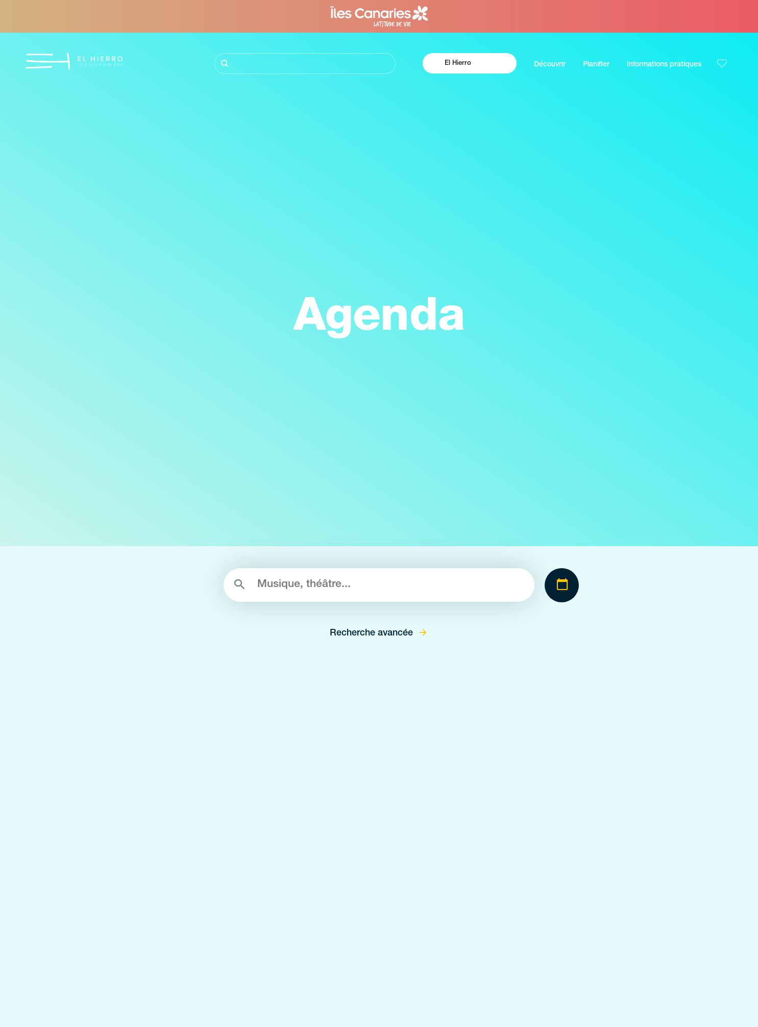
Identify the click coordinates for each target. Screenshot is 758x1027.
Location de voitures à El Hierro (553, 1017)
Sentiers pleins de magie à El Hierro (132, 981)
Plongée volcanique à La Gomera (128, 962)
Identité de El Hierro (105, 1017)
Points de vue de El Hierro (340, 981)
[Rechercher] (305, 63)
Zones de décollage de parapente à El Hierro (372, 999)
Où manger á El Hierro (539, 981)
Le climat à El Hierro (535, 944)
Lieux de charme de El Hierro (346, 962)
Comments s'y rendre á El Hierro (556, 962)
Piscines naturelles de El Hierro (349, 1017)
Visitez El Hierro (99, 944)
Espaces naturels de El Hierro (347, 944)
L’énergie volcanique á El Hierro (125, 999)
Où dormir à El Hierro (537, 999)
